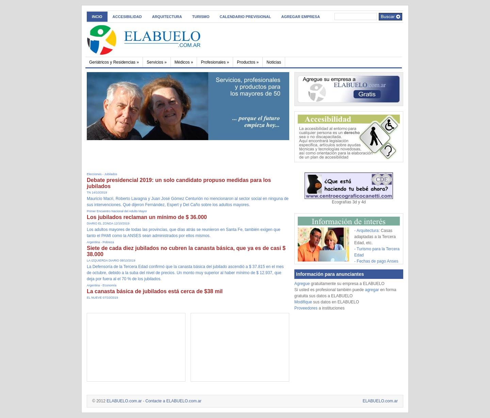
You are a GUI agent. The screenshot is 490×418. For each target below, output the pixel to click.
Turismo (201, 17)
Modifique (303, 302)
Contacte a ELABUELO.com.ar (173, 401)
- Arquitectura (366, 230)
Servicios (157, 62)
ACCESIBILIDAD (127, 17)
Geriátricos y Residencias (114, 62)
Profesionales (215, 62)
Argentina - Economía (101, 285)
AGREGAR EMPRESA (300, 17)
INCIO (97, 17)
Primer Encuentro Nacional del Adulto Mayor (117, 211)
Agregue (302, 283)
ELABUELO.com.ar (124, 401)
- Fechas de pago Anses (376, 261)
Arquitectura (167, 17)
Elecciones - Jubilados (102, 174)
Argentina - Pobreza (100, 242)
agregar (372, 289)
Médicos (184, 62)
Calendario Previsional (245, 17)
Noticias (273, 62)
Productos (248, 62)
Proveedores (306, 308)
